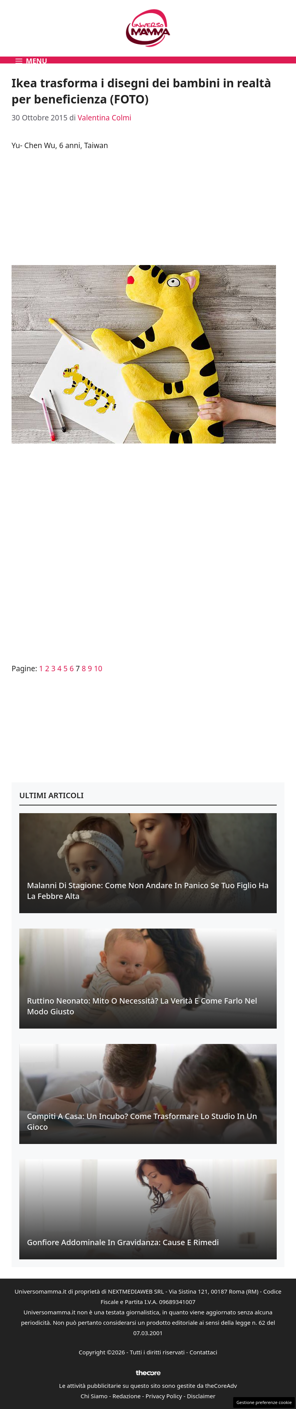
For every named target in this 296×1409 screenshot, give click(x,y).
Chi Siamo (94, 1396)
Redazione (127, 1396)
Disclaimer (201, 1396)
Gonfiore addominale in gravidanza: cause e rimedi (123, 1242)
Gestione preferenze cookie (264, 1402)
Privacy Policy (164, 1396)
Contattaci (203, 1352)
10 (98, 669)
